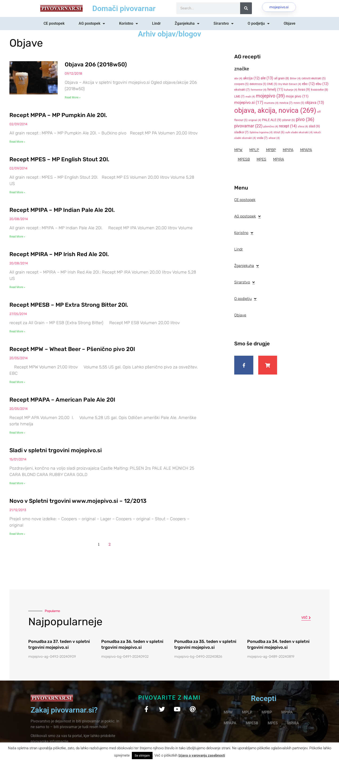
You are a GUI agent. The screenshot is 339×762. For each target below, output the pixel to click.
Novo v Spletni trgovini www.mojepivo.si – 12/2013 (77, 501)
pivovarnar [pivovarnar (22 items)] (248, 126)
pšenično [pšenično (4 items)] (270, 126)
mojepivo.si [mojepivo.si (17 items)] (248, 102)
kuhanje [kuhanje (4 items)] (290, 89)
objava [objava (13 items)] (314, 103)
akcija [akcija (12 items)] (251, 78)
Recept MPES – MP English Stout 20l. (59, 159)
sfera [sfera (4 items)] (303, 126)
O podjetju (259, 23)
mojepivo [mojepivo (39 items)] (270, 96)
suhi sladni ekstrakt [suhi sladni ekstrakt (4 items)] (299, 132)
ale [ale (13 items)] (267, 78)
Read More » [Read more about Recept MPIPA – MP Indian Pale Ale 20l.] (17, 236)
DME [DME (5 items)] (272, 84)
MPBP (271, 150)
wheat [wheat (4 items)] (274, 138)
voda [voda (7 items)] (262, 138)
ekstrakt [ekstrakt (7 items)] (242, 89)
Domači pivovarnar (124, 8)
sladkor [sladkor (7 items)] (241, 132)
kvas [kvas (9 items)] (304, 89)
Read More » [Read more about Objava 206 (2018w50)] (73, 97)
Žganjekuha (187, 23)
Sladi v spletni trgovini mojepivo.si (55, 450)
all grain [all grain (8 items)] (281, 78)
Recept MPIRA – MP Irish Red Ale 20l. (59, 254)
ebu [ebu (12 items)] (322, 84)
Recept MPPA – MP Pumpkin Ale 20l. (58, 115)
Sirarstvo (224, 23)
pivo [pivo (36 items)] (305, 119)
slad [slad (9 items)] (314, 126)
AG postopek (92, 23)
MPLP (254, 150)
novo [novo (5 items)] (299, 103)
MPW (238, 150)
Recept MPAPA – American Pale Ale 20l (62, 399)
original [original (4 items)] (254, 120)
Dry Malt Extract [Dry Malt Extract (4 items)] (289, 84)
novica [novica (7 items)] (286, 103)
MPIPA (288, 150)
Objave (289, 23)
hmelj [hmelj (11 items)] (275, 89)
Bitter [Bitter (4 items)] (295, 78)
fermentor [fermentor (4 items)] (258, 89)
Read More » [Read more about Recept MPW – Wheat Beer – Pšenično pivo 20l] (17, 382)
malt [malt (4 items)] (250, 96)
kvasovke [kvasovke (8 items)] (319, 89)
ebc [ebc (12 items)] (308, 84)
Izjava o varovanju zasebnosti (201, 755)
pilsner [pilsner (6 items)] (288, 120)
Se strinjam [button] (142, 755)
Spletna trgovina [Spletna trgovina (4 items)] (261, 132)
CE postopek (54, 23)
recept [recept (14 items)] (288, 126)
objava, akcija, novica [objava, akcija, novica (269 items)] (275, 110)
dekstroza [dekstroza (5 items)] (258, 84)
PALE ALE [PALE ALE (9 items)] (271, 120)
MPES (261, 159)
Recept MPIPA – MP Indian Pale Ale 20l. (62, 210)
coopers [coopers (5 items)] (241, 84)
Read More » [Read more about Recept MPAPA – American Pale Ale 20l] (17, 432)
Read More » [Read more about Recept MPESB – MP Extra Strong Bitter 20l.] (17, 331)
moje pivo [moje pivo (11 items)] (297, 96)
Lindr (156, 23)
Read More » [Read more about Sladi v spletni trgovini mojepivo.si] (17, 483)
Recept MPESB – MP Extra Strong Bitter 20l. (68, 305)
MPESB (244, 159)
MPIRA (279, 159)
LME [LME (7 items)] (239, 96)
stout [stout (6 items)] (279, 132)
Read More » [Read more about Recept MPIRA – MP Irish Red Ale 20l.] (17, 287)
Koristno (128, 23)
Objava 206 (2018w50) (96, 64)
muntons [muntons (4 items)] (271, 103)
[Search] (246, 8)
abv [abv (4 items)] (238, 78)
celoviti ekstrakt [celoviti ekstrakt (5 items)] (314, 78)
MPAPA (307, 150)
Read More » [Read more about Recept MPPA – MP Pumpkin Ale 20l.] (17, 141)
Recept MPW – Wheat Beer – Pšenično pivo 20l (72, 349)
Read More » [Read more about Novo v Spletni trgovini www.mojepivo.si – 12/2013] (17, 534)
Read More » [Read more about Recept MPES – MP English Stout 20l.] (17, 192)
